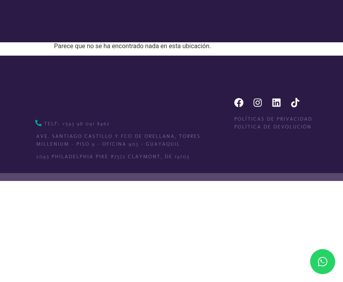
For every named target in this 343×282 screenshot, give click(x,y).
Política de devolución (272, 127)
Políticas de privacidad (273, 119)
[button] (190, 21)
